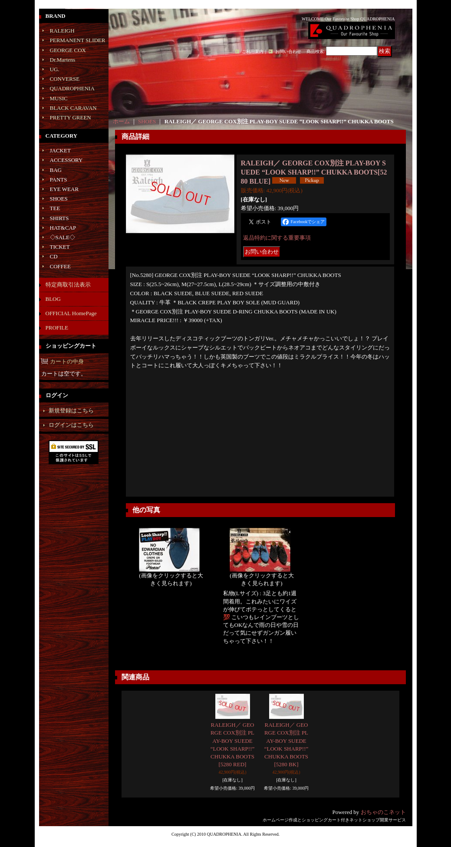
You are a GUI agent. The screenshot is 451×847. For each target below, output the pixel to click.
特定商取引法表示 (68, 284)
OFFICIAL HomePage (71, 313)
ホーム (121, 121)
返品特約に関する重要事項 (277, 237)
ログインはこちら (71, 425)
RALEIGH (62, 30)
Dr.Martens (63, 59)
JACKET (60, 150)
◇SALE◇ (63, 237)
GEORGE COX (68, 50)
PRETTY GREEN (70, 117)
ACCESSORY (66, 160)
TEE (55, 208)
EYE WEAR (64, 189)
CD (54, 256)
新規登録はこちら (71, 410)
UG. (54, 69)
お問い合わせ (288, 51)
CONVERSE (65, 79)
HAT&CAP (63, 227)
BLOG (53, 299)
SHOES (59, 198)
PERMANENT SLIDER (77, 40)
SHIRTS (59, 218)
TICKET (60, 247)
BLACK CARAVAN (73, 108)
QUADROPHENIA (72, 88)
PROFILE (57, 327)
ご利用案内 (252, 51)
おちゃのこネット (383, 812)
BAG (56, 170)
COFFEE (60, 266)
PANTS (58, 179)
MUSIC (59, 98)
